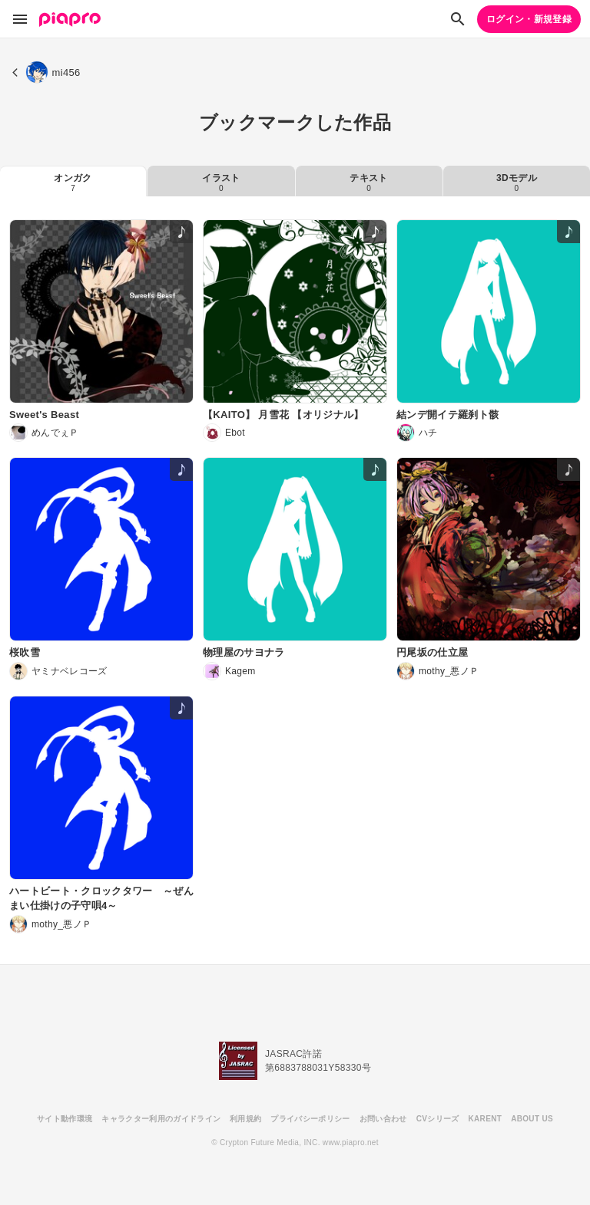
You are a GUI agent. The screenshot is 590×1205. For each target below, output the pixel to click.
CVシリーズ (437, 1118)
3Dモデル (516, 183)
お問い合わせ (383, 1118)
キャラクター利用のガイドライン (160, 1118)
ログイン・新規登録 (529, 19)
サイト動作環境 (64, 1118)
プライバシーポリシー (310, 1118)
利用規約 (245, 1118)
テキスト (368, 183)
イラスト (221, 183)
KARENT (485, 1118)
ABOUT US (532, 1118)
